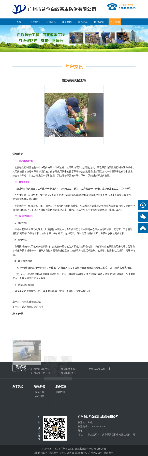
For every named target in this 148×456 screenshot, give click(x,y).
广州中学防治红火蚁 (26, 385)
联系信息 (39, 392)
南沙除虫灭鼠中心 (59, 171)
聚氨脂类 (47, 274)
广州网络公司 (95, 452)
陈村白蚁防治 (67, 452)
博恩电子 (53, 452)
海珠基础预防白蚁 (31, 301)
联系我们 (19, 28)
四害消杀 (83, 21)
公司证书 (51, 21)
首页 (19, 21)
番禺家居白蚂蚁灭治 (32, 306)
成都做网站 (81, 452)
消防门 (16, 233)
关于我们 (35, 21)
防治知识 (99, 21)
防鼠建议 (73, 205)
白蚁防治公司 (41, 452)
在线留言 (39, 396)
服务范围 (67, 21)
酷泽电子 (108, 452)
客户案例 (115, 21)
